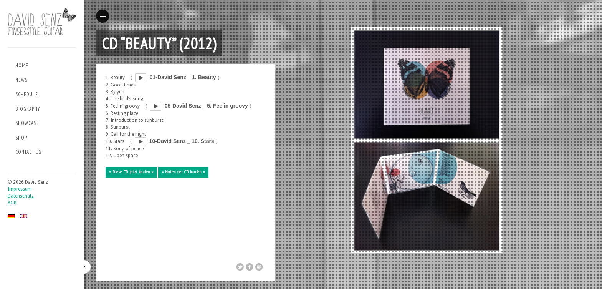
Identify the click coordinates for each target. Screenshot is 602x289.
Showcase (27, 123)
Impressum (20, 189)
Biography (27, 109)
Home (21, 65)
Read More (102, 16)
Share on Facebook (249, 267)
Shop (21, 138)
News (21, 80)
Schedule (26, 94)
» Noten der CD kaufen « (183, 172)
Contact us (28, 152)
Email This (259, 267)
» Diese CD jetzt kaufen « (131, 172)
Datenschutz (21, 196)
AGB (12, 203)
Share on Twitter (240, 267)
